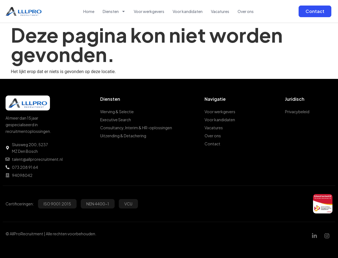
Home (88, 11)
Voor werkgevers (149, 11)
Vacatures (220, 11)
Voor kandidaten (188, 11)
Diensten (114, 11)
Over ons (246, 11)
